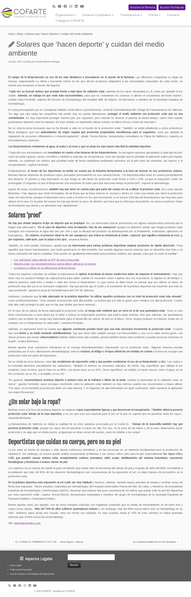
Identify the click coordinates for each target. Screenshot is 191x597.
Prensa (154, 15)
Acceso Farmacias (172, 7)
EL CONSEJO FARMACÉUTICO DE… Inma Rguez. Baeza (47, 541)
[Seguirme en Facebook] (66, 6)
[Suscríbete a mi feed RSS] (55, 6)
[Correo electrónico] (61, 6)
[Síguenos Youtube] (83, 6)
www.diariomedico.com (27, 523)
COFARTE (46, 591)
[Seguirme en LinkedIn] (77, 6)
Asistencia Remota (142, 7)
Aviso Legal (15, 565)
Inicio (11, 33)
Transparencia (131, 15)
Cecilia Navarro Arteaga (47, 61)
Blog (20, 33)
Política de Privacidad (21, 569)
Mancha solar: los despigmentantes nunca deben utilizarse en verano (55, 263)
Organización (65, 15)
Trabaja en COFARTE (69, 20)
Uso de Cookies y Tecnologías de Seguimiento (32, 574)
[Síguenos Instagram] (72, 6)
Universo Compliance (97, 15)
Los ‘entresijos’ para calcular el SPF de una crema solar (46, 259)
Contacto (173, 15)
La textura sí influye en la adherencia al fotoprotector (45, 267)
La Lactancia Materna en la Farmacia (156, 541)
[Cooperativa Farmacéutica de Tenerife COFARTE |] (22, 13)
